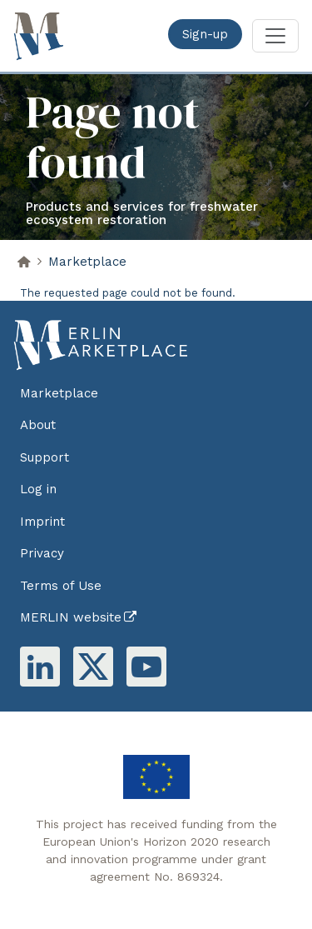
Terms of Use (61, 585)
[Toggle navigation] (275, 35)
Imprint (42, 521)
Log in (38, 489)
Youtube (146, 667)
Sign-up (205, 34)
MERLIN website (70, 617)
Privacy (42, 553)
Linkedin (40, 667)
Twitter (93, 667)
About (38, 424)
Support (44, 457)
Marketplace (87, 261)
